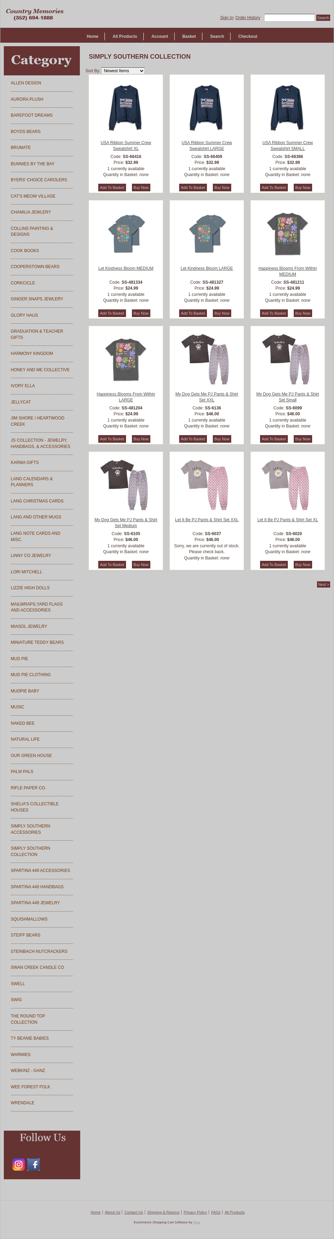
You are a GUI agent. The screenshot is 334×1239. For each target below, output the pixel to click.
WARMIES (21, 1054)
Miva (196, 1222)
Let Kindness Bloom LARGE (207, 268)
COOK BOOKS (25, 250)
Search (217, 36)
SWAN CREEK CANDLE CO (37, 967)
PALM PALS (22, 771)
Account (159, 36)
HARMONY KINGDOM (32, 353)
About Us (112, 1212)
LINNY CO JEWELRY (31, 555)
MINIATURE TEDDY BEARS (37, 642)
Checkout (247, 36)
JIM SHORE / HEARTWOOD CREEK (37, 421)
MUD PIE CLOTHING (31, 674)
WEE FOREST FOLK (30, 1086)
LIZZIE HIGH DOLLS (30, 587)
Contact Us (133, 1212)
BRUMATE (21, 147)
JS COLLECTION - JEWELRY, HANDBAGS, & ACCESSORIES (40, 443)
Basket (189, 36)
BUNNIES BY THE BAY (33, 163)
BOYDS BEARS (26, 131)
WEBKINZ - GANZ (28, 1070)
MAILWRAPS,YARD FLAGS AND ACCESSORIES (37, 607)
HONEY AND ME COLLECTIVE (40, 369)
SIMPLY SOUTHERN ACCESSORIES (30, 829)
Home (92, 36)
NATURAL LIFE (25, 739)
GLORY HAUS (24, 315)
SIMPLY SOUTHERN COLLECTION (30, 851)
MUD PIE (19, 658)
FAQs (215, 1212)
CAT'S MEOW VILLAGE (33, 196)
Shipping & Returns (163, 1212)
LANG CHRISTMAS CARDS (37, 501)
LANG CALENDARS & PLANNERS (32, 482)
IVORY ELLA (23, 385)
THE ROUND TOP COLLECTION (28, 1019)
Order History (247, 17)
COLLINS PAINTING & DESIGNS (32, 231)
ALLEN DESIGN (26, 83)
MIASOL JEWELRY (29, 626)
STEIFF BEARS (25, 935)
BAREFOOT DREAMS (31, 115)
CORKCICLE (23, 283)
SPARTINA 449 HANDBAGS (37, 886)
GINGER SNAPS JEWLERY (37, 299)
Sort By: (92, 70)
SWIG (16, 999)
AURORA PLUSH (27, 99)
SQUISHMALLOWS (29, 919)
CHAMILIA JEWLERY (31, 212)
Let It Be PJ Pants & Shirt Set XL (287, 519)
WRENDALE (22, 1102)
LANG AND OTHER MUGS (36, 517)
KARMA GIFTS (25, 462)
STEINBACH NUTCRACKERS (39, 951)
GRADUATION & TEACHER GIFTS (37, 334)
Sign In (226, 17)
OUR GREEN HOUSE (31, 755)
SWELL (18, 983)
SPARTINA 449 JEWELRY (35, 902)
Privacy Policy (195, 1212)
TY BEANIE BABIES (30, 1038)
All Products (124, 36)
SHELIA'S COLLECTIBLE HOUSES (35, 807)
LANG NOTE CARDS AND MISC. (35, 536)
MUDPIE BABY (25, 691)
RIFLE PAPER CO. (28, 787)
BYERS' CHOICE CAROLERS (39, 179)
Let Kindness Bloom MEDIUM (125, 268)
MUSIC (17, 707)
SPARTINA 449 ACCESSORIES (40, 870)
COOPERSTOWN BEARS (35, 266)
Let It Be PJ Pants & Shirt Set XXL (207, 519)
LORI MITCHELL (26, 571)
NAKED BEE (23, 723)
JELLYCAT (21, 402)
